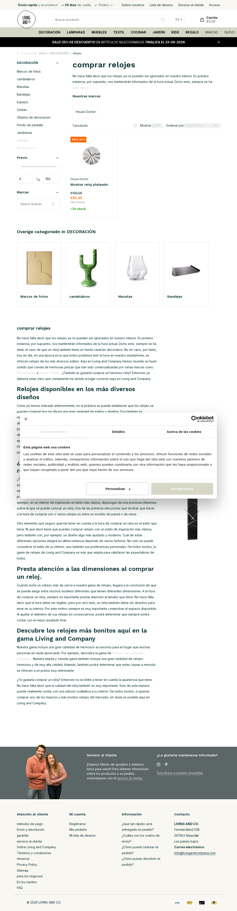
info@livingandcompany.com (195, 853)
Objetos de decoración (34, 117)
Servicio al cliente (191, 5)
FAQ (20, 888)
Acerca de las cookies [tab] (184, 431)
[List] (135, 126)
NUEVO (230, 32)
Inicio (44, 53)
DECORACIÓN (49, 32)
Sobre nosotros (133, 5)
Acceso (214, 5)
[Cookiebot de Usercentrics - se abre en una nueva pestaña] (194, 419)
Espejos (22, 102)
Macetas (23, 87)
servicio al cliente (130, 778)
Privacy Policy (27, 864)
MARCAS (211, 32)
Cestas (22, 110)
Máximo (51, 178)
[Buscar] (110, 19)
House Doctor (79, 179)
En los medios (27, 882)
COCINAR (138, 32)
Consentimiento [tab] (53, 431)
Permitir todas (182, 489)
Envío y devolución (30, 829)
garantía (22, 835)
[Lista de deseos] (108, 139)
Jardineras (24, 133)
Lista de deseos (161, 5)
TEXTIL (118, 32)
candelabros (26, 79)
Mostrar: (146, 125)
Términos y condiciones (34, 853)
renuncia (23, 858)
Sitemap (22, 870)
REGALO (192, 32)
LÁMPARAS (76, 32)
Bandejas (23, 94)
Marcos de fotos (29, 71)
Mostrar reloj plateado (89, 185)
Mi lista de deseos (82, 835)
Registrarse (77, 824)
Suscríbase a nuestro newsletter (180, 773)
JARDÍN (159, 32)
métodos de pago (30, 824)
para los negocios (30, 876)
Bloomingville (26, 373)
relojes (22, 140)
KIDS (175, 32)
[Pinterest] (166, 764)
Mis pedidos (78, 829)
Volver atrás (27, 53)
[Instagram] (158, 764)
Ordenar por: (175, 125)
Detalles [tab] (118, 431)
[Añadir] (105, 209)
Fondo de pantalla (30, 125)
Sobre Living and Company (36, 847)
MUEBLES (99, 32)
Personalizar (118, 489)
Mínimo (25, 178)
